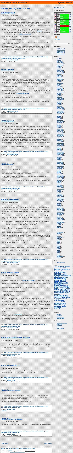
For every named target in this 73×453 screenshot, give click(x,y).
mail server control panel (25, 33)
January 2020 (60, 107)
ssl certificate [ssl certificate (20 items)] (59, 302)
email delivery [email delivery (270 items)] (60, 281)
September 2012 (60, 189)
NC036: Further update (10, 272)
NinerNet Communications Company (17, 451)
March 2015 (59, 160)
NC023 (58, 242)
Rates (14, 447)
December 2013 (60, 176)
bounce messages (8, 56)
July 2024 (59, 74)
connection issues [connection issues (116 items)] (60, 273)
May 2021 (59, 95)
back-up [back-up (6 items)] (64, 267)
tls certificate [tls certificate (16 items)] (60, 304)
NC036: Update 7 (7, 164)
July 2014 (59, 169)
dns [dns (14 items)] (66, 275)
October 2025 (60, 65)
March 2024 (59, 76)
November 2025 (60, 63)
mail (10, 58)
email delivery (41, 56)
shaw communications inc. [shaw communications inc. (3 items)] (60, 298)
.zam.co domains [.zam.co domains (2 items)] (58, 267)
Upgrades (59, 257)
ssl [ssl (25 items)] (62, 302)
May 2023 (59, 81)
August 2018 (59, 122)
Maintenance (59, 237)
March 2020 (59, 106)
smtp (24, 58)
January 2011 (60, 208)
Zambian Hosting (60, 316)
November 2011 (60, 197)
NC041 (58, 255)
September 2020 (60, 99)
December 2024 (60, 71)
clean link (26, 93)
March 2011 (59, 206)
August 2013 (59, 180)
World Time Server (61, 262)
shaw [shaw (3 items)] (69, 297)
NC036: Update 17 (61, 52)
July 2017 (59, 137)
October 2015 (60, 154)
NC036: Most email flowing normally (15, 337)
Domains (59, 233)
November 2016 (60, 143)
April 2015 (59, 159)
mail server (14, 58)
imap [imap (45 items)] (66, 286)
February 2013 (60, 186)
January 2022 (60, 89)
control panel (26, 56)
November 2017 (60, 132)
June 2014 (59, 171)
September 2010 (60, 213)
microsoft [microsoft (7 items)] (57, 291)
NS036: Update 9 (7, 69)
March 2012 (59, 194)
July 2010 (59, 215)
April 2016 (59, 149)
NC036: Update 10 (8, 13)
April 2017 (59, 139)
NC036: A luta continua (10, 199)
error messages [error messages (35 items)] (61, 283)
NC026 (58, 243)
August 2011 (59, 201)
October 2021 (60, 90)
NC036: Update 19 (61, 50)
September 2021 (60, 91)
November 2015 (60, 153)
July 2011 (59, 203)
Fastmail (39, 30)
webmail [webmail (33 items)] (57, 306)
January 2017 (60, 141)
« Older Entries (4, 442)
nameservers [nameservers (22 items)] (59, 292)
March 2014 (59, 173)
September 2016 (60, 145)
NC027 (58, 244)
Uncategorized (60, 256)
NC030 (58, 246)
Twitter (58, 39)
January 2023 (60, 83)
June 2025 (59, 67)
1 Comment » (4, 410)
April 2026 (59, 60)
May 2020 (59, 104)
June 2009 (59, 224)
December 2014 (60, 164)
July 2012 (59, 190)
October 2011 (60, 199)
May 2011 (59, 204)
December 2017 (60, 131)
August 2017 (59, 136)
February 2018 (60, 128)
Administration (60, 232)
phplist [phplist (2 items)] (55, 297)
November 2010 (60, 210)
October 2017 (60, 134)
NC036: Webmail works (10, 365)
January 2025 (60, 70)
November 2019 (60, 109)
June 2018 (59, 125)
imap (7, 58)
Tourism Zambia (60, 328)
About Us (22, 447)
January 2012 (60, 196)
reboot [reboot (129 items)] (64, 297)
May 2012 (59, 192)
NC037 (58, 252)
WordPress (10, 449)
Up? (70, 14)
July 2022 (59, 84)
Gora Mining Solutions (62, 323)
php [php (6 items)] (67, 295)
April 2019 (59, 117)
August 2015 (59, 157)
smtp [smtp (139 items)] (57, 300)
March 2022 (59, 86)
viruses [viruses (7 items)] (64, 304)
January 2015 (60, 163)
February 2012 (60, 195)
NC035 (58, 250)
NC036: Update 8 (7, 121)
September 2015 (60, 155)
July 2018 (59, 123)
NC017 (58, 238)
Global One (59, 325)
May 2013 (59, 182)
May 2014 (59, 172)
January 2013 (60, 187)
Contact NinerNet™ (28, 447)
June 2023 (59, 80)
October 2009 (60, 220)
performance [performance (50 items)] (60, 295)
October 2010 (60, 211)
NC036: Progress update (10, 389)
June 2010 (59, 217)
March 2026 (59, 61)
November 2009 (60, 219)
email (36, 56)
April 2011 (59, 205)
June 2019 (59, 116)
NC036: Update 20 (61, 48)
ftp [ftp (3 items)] (63, 284)
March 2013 (59, 185)
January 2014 (60, 174)
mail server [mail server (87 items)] (64, 289)
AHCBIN (58, 326)
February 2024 (60, 77)
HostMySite (59, 315)
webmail (23, 378)
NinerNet (59, 314)
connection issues (17, 56)
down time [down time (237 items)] (60, 278)
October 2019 (60, 111)
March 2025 (59, 68)
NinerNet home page (59, 7)
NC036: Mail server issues (11, 418)
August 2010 (59, 214)
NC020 (58, 241)
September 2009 (60, 222)
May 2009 (59, 226)
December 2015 (60, 151)
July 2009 (59, 223)
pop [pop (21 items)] (59, 297)
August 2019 (59, 113)
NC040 (58, 253)
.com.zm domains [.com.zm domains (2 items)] (66, 266)
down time (32, 56)
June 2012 (59, 191)
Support (17, 447)
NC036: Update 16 (61, 53)
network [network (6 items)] (67, 292)
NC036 (16, 59)
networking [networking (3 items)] (57, 294)
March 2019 (59, 118)
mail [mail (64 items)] (56, 287)
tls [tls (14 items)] (63, 303)
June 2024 (59, 75)
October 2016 (60, 144)
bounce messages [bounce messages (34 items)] (62, 269)
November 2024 (60, 72)
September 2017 (60, 135)
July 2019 (59, 114)
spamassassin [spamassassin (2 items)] (57, 301)
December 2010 (60, 209)
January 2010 (60, 218)
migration (20, 58)
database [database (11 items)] (62, 275)
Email (8, 59)
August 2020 (59, 100)
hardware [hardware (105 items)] (59, 286)
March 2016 (59, 150)
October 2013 (60, 177)
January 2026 (60, 62)
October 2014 (60, 167)
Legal (34, 447)
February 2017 (60, 140)
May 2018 (59, 126)
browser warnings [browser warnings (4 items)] (59, 270)
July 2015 (59, 158)
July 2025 (59, 66)
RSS (58, 37)
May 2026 (59, 58)
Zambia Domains (60, 318)
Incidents (12, 59)
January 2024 (60, 79)
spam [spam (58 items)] (62, 300)
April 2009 (59, 227)
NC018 (58, 239)
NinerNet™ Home (4, 447)
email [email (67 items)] (56, 280)
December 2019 (60, 108)
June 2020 (59, 103)
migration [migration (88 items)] (65, 291)
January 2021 (60, 98)
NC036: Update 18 (61, 51)
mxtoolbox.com (18, 313)
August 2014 (59, 168)
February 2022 (60, 88)
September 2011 (60, 200)
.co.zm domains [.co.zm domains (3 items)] (58, 266)
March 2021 (59, 97)
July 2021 (59, 93)
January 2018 (60, 130)
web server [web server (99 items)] (60, 307)
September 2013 (60, 178)
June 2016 (59, 148)
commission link (20, 93)
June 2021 (59, 94)
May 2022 (59, 85)
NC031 (58, 247)
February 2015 (60, 162)
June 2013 (59, 181)
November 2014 (60, 166)
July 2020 (59, 102)
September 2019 (60, 112)
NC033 (58, 248)
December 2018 (60, 121)
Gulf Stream (59, 324)
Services (10, 447)
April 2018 (59, 127)
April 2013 (59, 183)
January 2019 (60, 120)
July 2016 (59, 146)
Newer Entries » (48, 442)
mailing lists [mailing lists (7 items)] (62, 287)
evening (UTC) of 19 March (28, 280)
